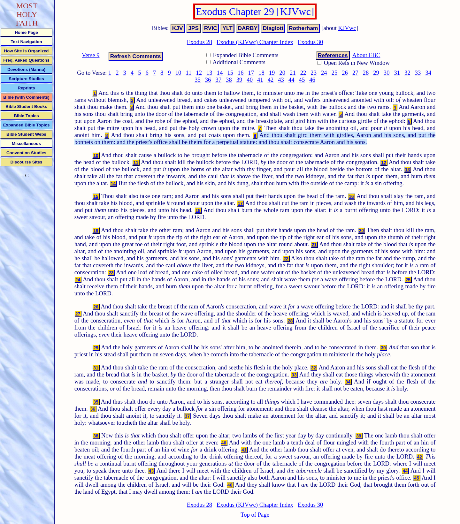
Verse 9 (90, 55)
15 (230, 72)
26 (345, 72)
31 (397, 72)
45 (302, 79)
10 (178, 72)
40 (250, 79)
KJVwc (347, 28)
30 (387, 72)
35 (198, 79)
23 (313, 72)
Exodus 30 (310, 42)
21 (293, 72)
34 (428, 72)
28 (366, 72)
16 (241, 72)
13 (209, 72)
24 (324, 72)
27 (355, 72)
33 (418, 72)
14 (220, 72)
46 (312, 79)
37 (218, 79)
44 (291, 79)
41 (260, 79)
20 (282, 72)
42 (271, 79)
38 (229, 79)
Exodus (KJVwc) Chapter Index (255, 42)
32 (407, 72)
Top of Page (255, 514)
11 (188, 72)
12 (199, 72)
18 (261, 72)
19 (272, 72)
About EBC (366, 55)
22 (303, 72)
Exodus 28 (199, 42)
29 (376, 72)
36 (208, 79)
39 (239, 79)
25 (335, 72)
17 (251, 72)
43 (281, 79)
